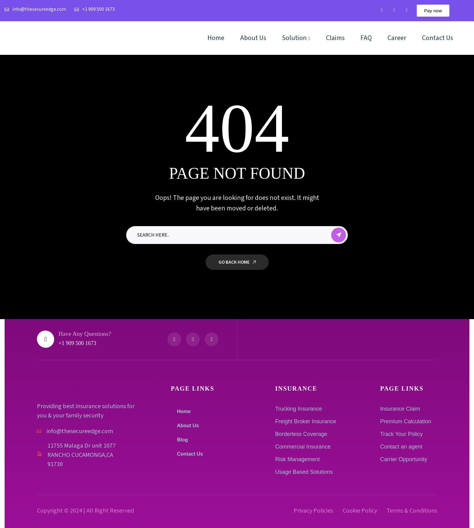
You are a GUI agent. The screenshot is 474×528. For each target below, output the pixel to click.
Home (184, 411)
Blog (182, 439)
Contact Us (190, 454)
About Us (188, 425)
